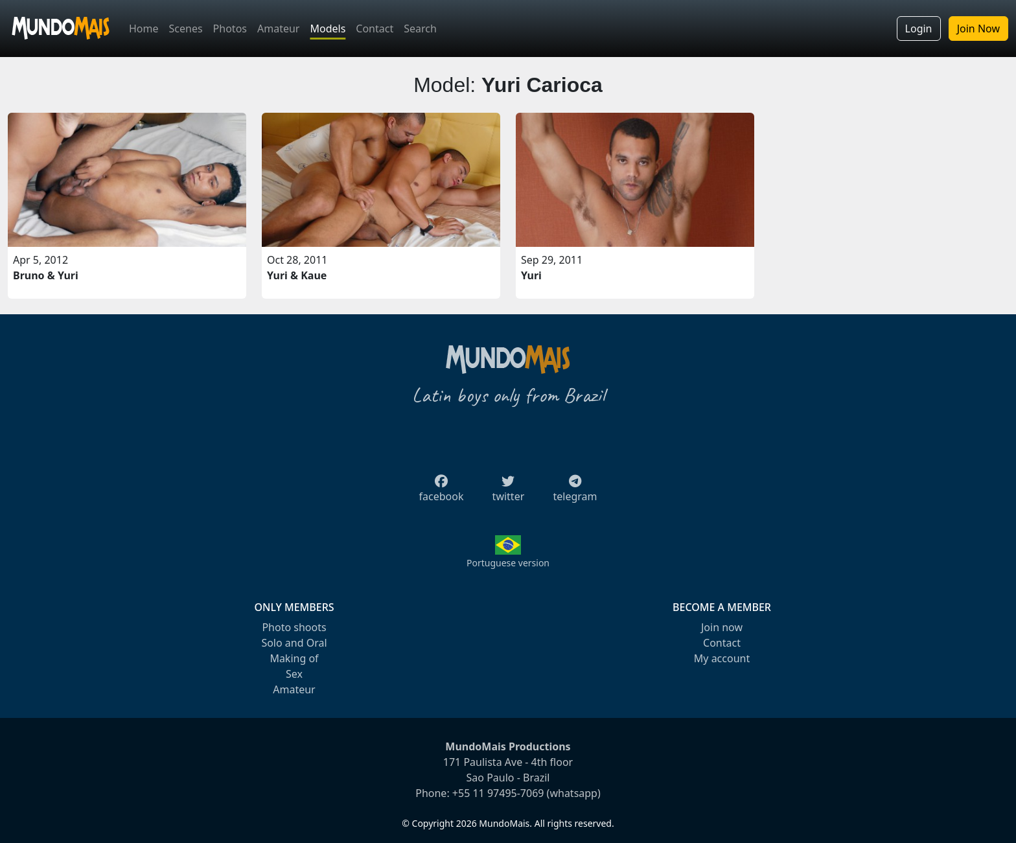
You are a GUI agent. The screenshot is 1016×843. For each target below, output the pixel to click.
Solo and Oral (294, 643)
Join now (722, 627)
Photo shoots (294, 627)
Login (918, 28)
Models (327, 28)
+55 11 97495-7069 (498, 793)
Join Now (978, 28)
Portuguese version (508, 563)
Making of (294, 658)
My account (722, 658)
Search (420, 28)
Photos (230, 28)
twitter (508, 492)
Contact (374, 28)
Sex (294, 674)
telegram (575, 492)
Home (144, 28)
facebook (441, 492)
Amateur (278, 28)
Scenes (186, 28)
